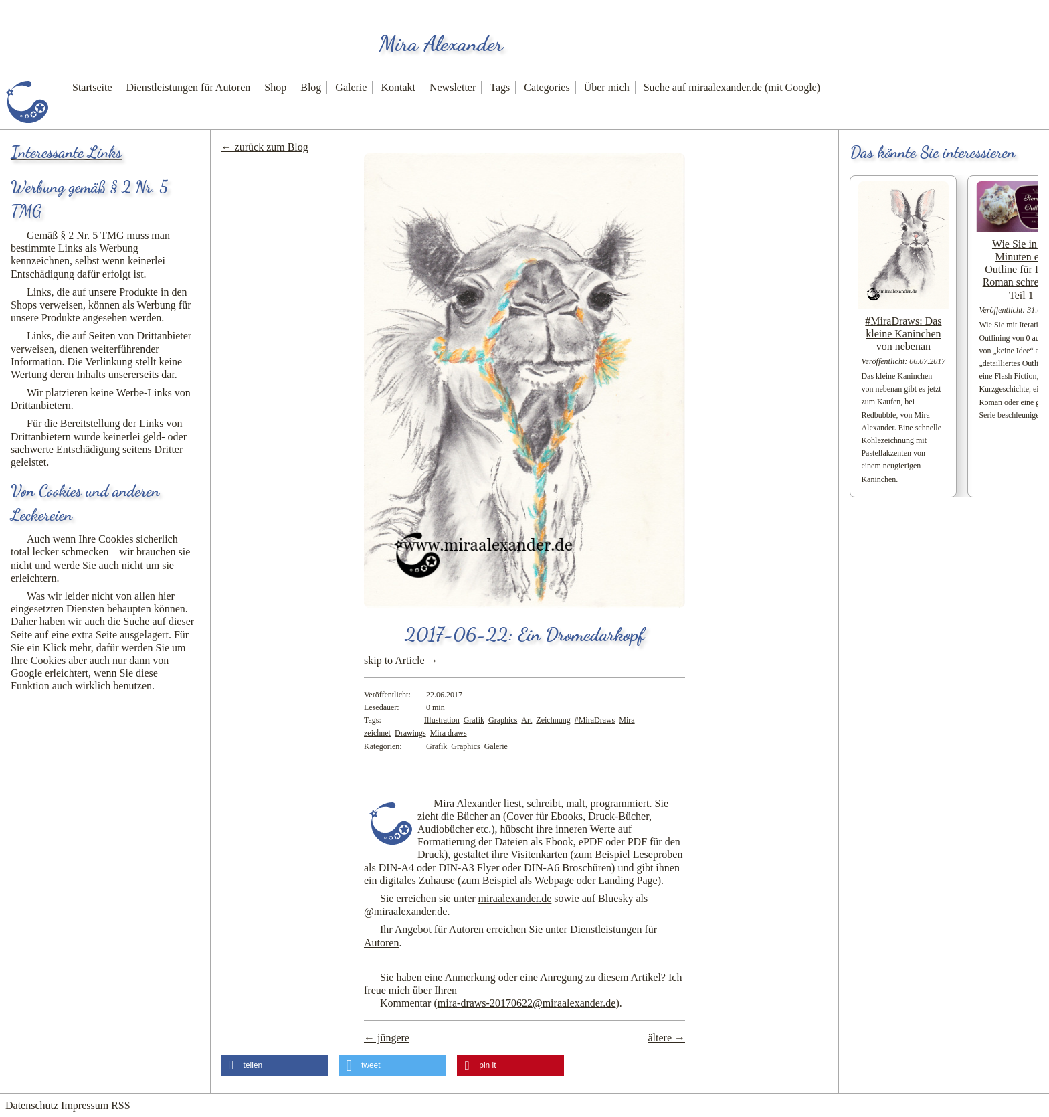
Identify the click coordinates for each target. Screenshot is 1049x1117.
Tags (500, 87)
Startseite (92, 87)
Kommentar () (499, 1003)
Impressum (84, 1105)
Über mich (607, 87)
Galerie (351, 87)
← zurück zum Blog (264, 147)
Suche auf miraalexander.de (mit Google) (732, 87)
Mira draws (448, 733)
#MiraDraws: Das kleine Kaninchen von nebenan (903, 333)
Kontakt (398, 87)
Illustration (442, 720)
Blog (310, 87)
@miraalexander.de (405, 911)
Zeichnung (553, 720)
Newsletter (453, 87)
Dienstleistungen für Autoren (188, 87)
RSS (120, 1105)
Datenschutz (31, 1105)
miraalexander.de (515, 898)
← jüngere (386, 1037)
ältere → (666, 1037)
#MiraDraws (595, 720)
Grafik (474, 720)
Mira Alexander (441, 43)
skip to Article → (401, 660)
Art (526, 720)
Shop (275, 87)
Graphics (502, 720)
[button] (274, 1065)
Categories (546, 87)
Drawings (410, 733)
